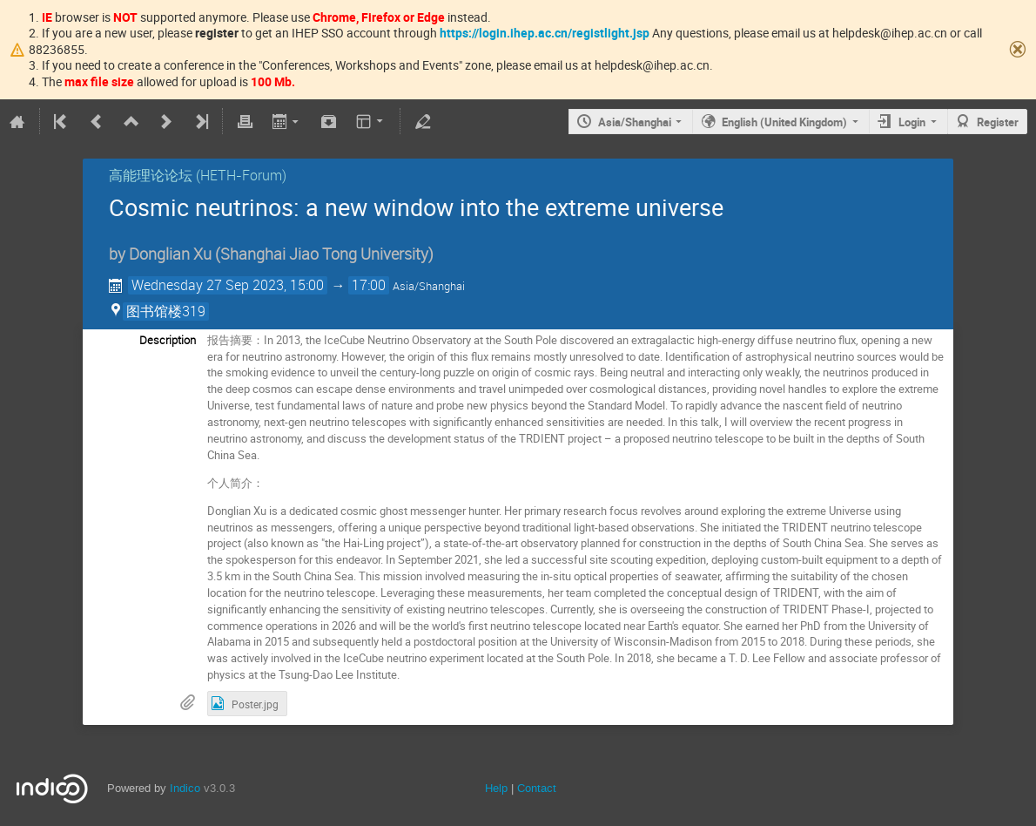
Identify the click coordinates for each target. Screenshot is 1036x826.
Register (998, 122)
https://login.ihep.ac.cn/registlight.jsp (544, 32)
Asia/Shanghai (634, 122)
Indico (185, 788)
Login (911, 122)
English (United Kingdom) (784, 122)
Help (496, 788)
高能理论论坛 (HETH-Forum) (197, 175)
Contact (536, 788)
